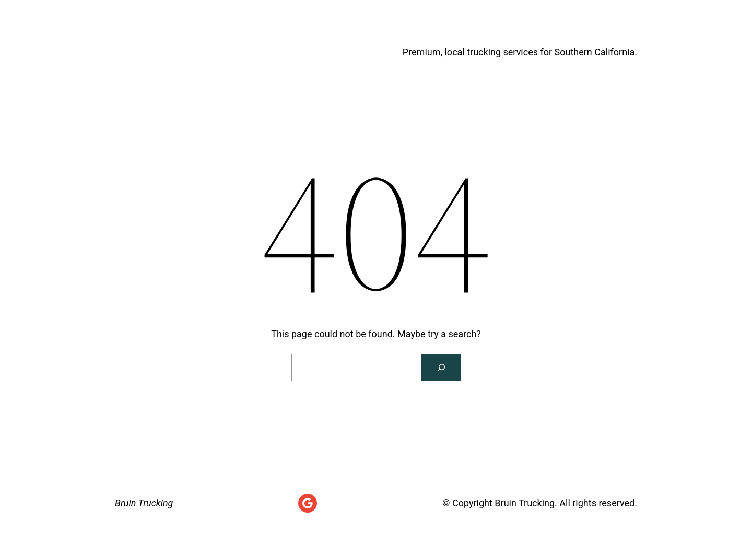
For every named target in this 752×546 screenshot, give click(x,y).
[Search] (441, 367)
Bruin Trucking (191, 52)
